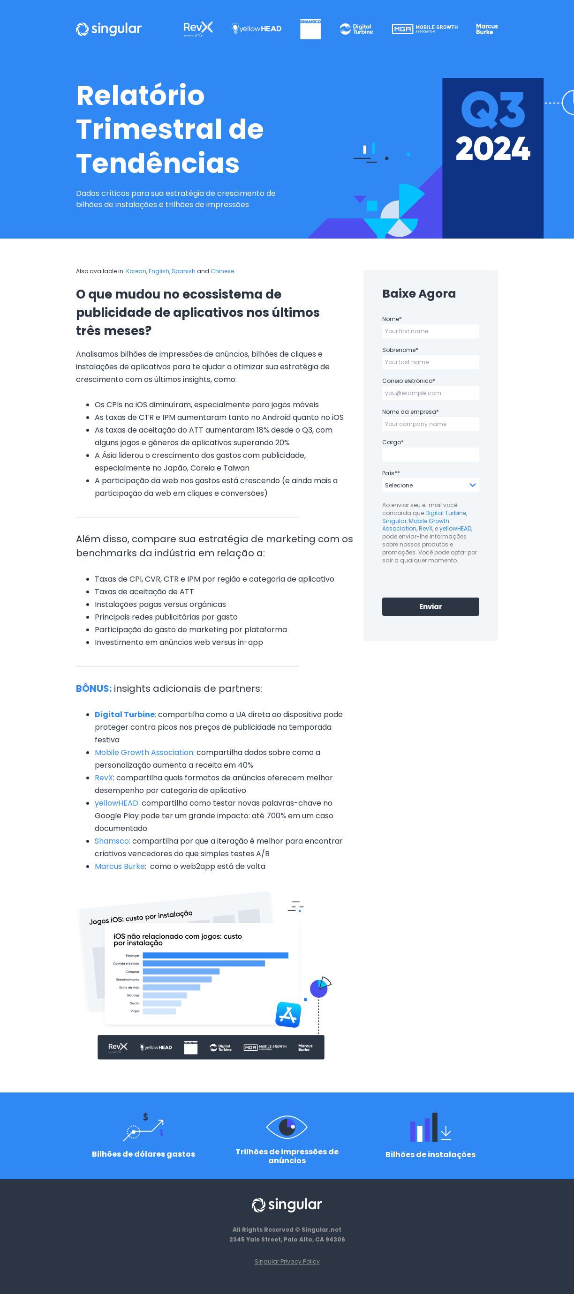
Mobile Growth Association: (145, 752)
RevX (104, 777)
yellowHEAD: (117, 803)
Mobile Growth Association (415, 525)
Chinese (222, 271)
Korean (136, 271)
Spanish (184, 271)
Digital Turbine (445, 513)
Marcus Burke (120, 866)
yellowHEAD (455, 528)
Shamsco (112, 841)
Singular (394, 521)
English (159, 271)
